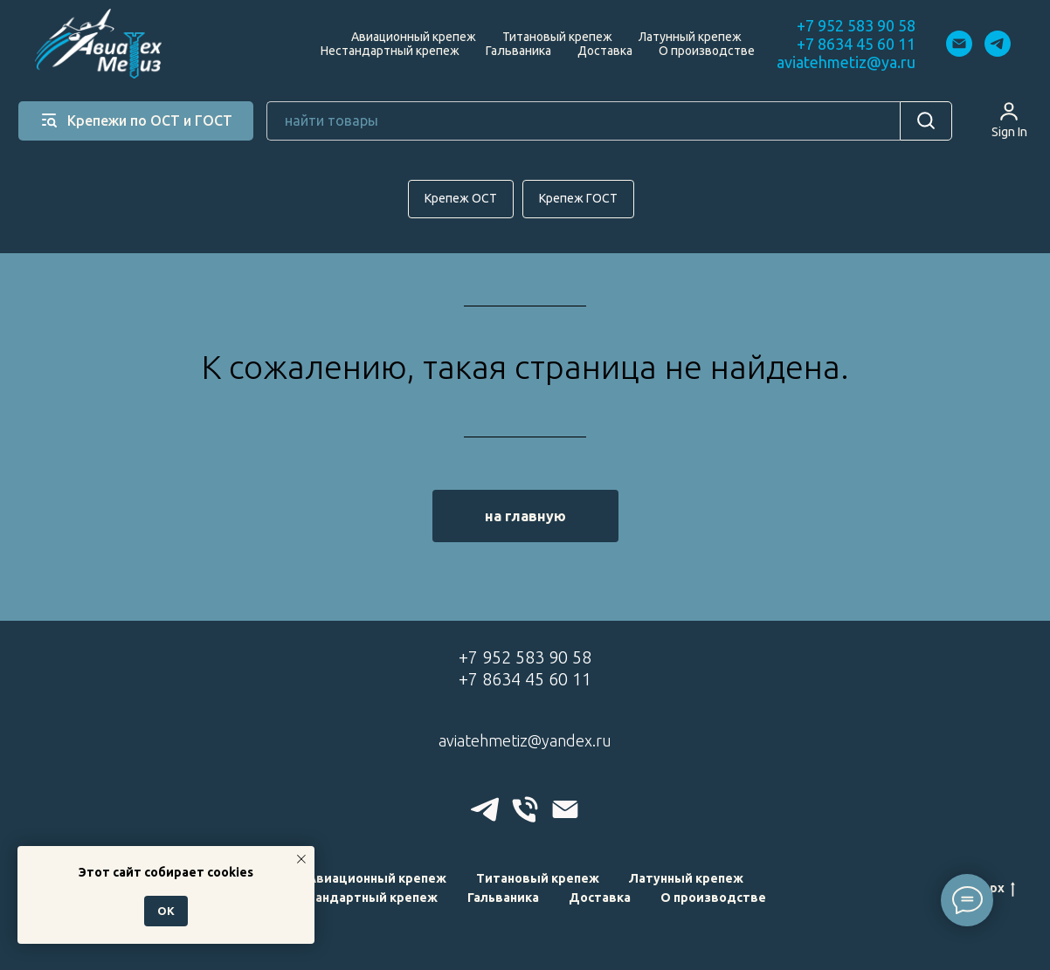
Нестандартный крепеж (390, 51)
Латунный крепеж (690, 37)
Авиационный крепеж (413, 37)
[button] (1009, 119)
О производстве (707, 51)
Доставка (604, 51)
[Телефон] (525, 809)
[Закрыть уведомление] (301, 859)
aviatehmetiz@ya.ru (846, 62)
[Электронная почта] (959, 44)
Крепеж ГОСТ (578, 198)
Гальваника (518, 51)
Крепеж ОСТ (461, 198)
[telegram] (997, 44)
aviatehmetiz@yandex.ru (525, 740)
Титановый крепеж (557, 37)
